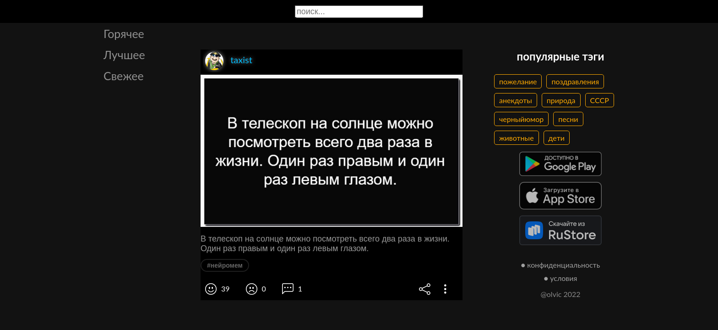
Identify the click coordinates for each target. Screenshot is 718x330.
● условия (560, 278)
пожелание (518, 81)
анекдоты (515, 100)
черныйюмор (521, 119)
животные (516, 137)
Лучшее (124, 54)
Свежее (123, 75)
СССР (599, 100)
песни (568, 119)
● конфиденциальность (560, 264)
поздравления (575, 81)
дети (557, 137)
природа (561, 100)
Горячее (123, 33)
